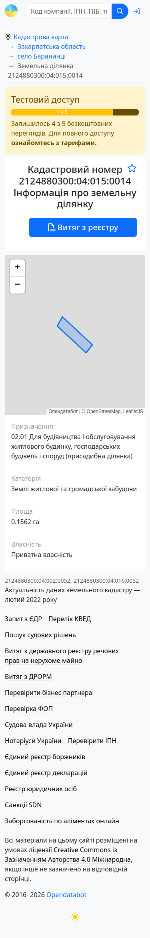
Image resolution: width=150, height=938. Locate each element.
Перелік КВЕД (69, 618)
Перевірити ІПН (92, 740)
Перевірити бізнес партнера (48, 692)
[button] (17, 268)
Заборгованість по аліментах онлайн (62, 820)
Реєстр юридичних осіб (41, 788)
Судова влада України (39, 724)
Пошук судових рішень (40, 634)
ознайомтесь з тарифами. (54, 142)
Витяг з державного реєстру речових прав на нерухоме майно (62, 655)
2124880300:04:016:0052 (106, 580)
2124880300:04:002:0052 (37, 580)
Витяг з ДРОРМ (28, 676)
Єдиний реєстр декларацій (46, 772)
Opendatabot (66, 894)
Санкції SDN (23, 804)
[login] (136, 11)
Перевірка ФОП (29, 708)
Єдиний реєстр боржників (45, 756)
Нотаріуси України (33, 740)
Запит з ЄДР (23, 618)
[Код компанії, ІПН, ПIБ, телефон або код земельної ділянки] (68, 11)
